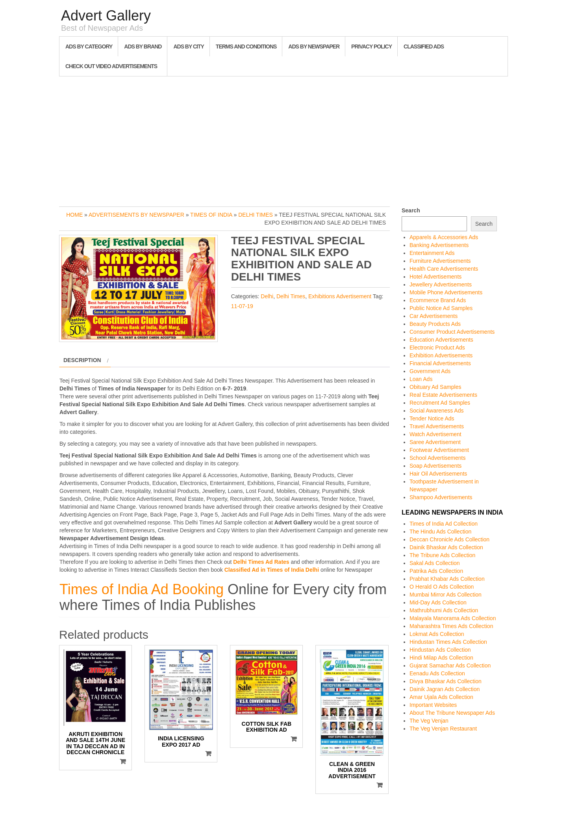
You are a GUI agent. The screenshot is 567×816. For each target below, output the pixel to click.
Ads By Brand (142, 46)
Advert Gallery (106, 15)
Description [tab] (82, 360)
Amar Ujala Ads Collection (441, 697)
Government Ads (430, 371)
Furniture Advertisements (440, 261)
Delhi (267, 296)
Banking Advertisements (439, 245)
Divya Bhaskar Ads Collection (446, 681)
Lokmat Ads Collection (437, 634)
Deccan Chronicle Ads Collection (449, 539)
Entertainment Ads (432, 253)
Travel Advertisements (437, 426)
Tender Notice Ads (432, 418)
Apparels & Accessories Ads (444, 237)
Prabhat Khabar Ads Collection (447, 579)
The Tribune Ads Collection (442, 555)
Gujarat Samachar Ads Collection (450, 665)
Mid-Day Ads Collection (438, 602)
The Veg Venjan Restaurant (443, 728)
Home (74, 215)
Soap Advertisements (435, 466)
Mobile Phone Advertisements (446, 292)
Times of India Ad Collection (444, 523)
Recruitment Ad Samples (440, 403)
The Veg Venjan (429, 720)
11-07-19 (242, 306)
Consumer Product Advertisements (452, 332)
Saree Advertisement (435, 442)
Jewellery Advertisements (441, 284)
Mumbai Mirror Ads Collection (446, 594)
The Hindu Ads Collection (440, 531)
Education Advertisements (441, 339)
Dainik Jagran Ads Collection (445, 689)
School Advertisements (437, 458)
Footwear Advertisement (439, 450)
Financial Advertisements (440, 363)
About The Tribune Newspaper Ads (452, 713)
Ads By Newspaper (313, 46)
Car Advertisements (434, 316)
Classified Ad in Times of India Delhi (271, 570)
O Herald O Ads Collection (442, 587)
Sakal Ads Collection (435, 563)
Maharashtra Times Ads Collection (451, 626)
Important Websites (433, 705)
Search (411, 210)
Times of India (211, 215)
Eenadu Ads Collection (437, 673)
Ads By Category (88, 46)
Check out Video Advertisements (111, 66)
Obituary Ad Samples (435, 387)
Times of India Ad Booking (141, 589)
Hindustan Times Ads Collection (448, 642)
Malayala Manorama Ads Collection (453, 618)
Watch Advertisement (435, 434)
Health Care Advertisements (444, 269)
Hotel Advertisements (435, 276)
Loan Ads (421, 379)
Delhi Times (255, 215)
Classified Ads (424, 46)
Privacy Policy (371, 46)
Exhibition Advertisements (441, 355)
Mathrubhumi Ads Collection (444, 610)
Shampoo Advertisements (441, 497)
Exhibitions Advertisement (339, 296)
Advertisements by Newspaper (136, 215)
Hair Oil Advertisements (438, 473)
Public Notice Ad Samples (441, 308)
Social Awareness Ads (437, 410)
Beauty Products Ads (435, 324)
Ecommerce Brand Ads (438, 300)
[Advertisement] (283, 139)
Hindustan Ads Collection (440, 650)
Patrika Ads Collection (436, 571)
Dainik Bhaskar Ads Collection (446, 547)
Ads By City (188, 46)
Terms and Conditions (246, 46)
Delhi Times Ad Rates (261, 562)
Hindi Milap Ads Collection (441, 657)
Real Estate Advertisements (443, 395)
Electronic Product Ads (437, 347)
